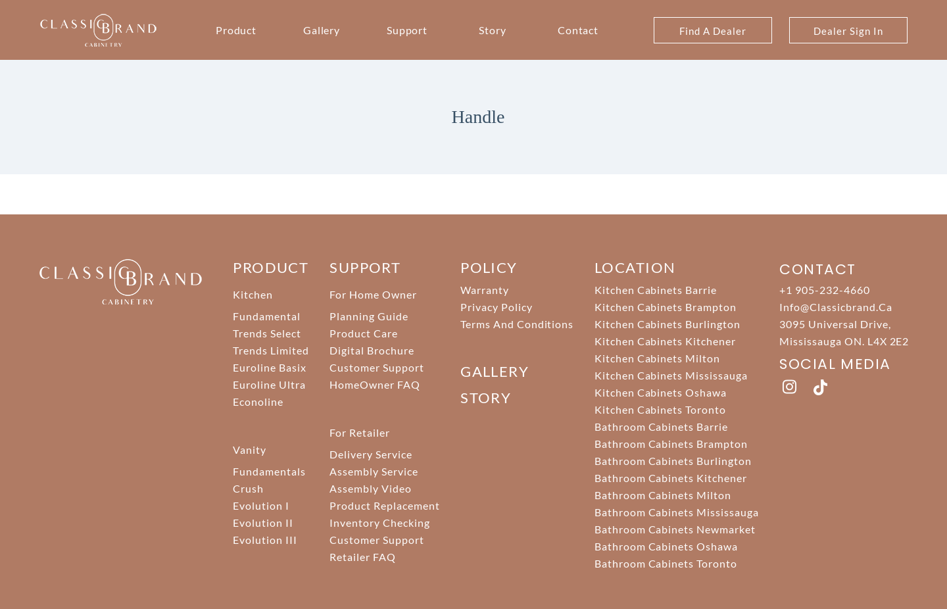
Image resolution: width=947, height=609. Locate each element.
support (365, 267)
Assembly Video (370, 488)
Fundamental (267, 316)
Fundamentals (269, 471)
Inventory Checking (379, 522)
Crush (248, 488)
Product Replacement (384, 505)
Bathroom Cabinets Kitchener (671, 478)
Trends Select (267, 333)
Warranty (484, 289)
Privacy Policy (496, 307)
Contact (578, 30)
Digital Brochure (371, 350)
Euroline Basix (269, 367)
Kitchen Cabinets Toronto (660, 409)
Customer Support (376, 367)
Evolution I (261, 505)
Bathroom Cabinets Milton (663, 495)
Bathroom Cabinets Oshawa (666, 546)
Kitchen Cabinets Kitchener (665, 341)
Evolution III (265, 539)
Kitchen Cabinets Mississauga (671, 375)
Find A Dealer (712, 31)
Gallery (322, 30)
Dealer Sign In (848, 31)
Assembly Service (373, 471)
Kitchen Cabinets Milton (657, 358)
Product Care (363, 333)
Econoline (258, 401)
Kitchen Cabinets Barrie (656, 289)
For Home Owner (372, 294)
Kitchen (253, 294)
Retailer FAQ (362, 556)
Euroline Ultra (269, 384)
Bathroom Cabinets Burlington (673, 460)
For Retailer (359, 432)
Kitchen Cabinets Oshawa (661, 392)
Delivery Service (370, 454)
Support (407, 30)
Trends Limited (270, 350)
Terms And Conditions (516, 324)
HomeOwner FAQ (374, 384)
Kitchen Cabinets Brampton (666, 307)
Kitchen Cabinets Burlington (668, 324)
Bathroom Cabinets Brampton (671, 443)
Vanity (249, 449)
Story (492, 30)
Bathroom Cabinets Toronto (666, 563)
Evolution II (263, 522)
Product (236, 30)
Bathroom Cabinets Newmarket (675, 529)
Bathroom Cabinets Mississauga (677, 512)
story (485, 397)
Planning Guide (368, 316)
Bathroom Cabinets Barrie (661, 426)
